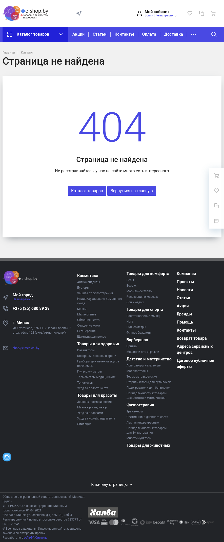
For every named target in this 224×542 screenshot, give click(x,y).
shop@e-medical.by (26, 348)
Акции (78, 34)
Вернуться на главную (132, 190)
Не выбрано (23, 299)
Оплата (149, 34)
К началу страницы (112, 484)
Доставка (173, 34)
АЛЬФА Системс (36, 537)
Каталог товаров (35, 34)
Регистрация (164, 15)
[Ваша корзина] (213, 13)
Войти (149, 15)
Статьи (99, 34)
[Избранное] (190, 13)
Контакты (124, 34)
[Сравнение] (201, 13)
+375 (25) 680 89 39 (31, 308)
